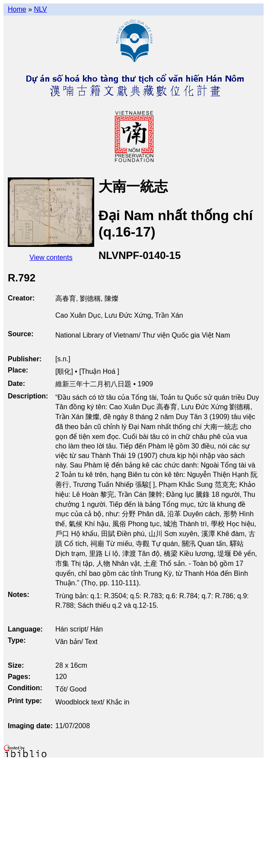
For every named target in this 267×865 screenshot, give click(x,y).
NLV (40, 9)
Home (17, 9)
